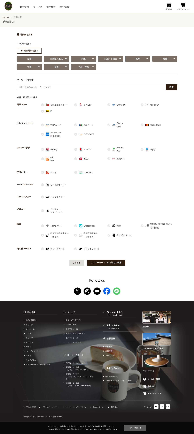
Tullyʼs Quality (114, 368)
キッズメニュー (32, 360)
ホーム (6, 17)
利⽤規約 (114, 407)
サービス (71, 312)
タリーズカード (72, 325)
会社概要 (108, 347)
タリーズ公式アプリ (73, 320)
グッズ (28, 356)
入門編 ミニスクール (74, 363)
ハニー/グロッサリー (34, 351)
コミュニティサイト (73, 342)
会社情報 (111, 338)
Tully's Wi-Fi (31, 407)
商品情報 (31, 312)
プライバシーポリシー (50, 407)
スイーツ (29, 338)
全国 (29, 59)
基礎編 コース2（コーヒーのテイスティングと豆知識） (80, 376)
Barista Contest (111, 376)
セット (28, 347)
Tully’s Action (113, 326)
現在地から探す (29, 51)
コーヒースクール (75, 355)
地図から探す (24, 34)
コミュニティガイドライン (75, 407)
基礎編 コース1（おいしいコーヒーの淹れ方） (78, 368)
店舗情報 (148, 386)
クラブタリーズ (72, 329)
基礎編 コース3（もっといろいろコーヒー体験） (79, 384)
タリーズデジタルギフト (75, 333)
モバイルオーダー (73, 338)
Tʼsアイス (29, 342)
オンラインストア (152, 393)
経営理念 (108, 351)
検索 (171, 87)
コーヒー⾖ (30, 329)
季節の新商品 (31, 320)
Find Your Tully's (115, 313)
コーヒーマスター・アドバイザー (118, 381)
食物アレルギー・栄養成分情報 (38, 364)
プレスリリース (111, 355)
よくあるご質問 (151, 379)
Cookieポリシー (99, 407)
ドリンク (29, 325)
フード (28, 333)
